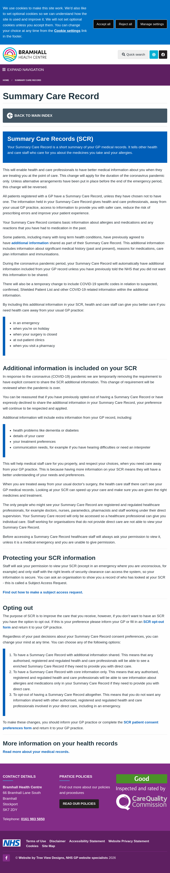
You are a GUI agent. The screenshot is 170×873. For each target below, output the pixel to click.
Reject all (125, 24)
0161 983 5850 (33, 819)
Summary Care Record (28, 80)
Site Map (48, 846)
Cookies (32, 846)
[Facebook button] (163, 54)
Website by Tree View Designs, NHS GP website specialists (63, 858)
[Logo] (25, 54)
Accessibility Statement (87, 841)
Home (6, 80)
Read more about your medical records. (36, 752)
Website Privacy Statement (128, 841)
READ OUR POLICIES (79, 803)
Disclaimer (58, 841)
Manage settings (152, 24)
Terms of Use (36, 841)
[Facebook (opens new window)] (6, 857)
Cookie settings (67, 31)
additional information (30, 243)
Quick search (133, 54)
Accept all (103, 24)
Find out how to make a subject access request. (43, 592)
